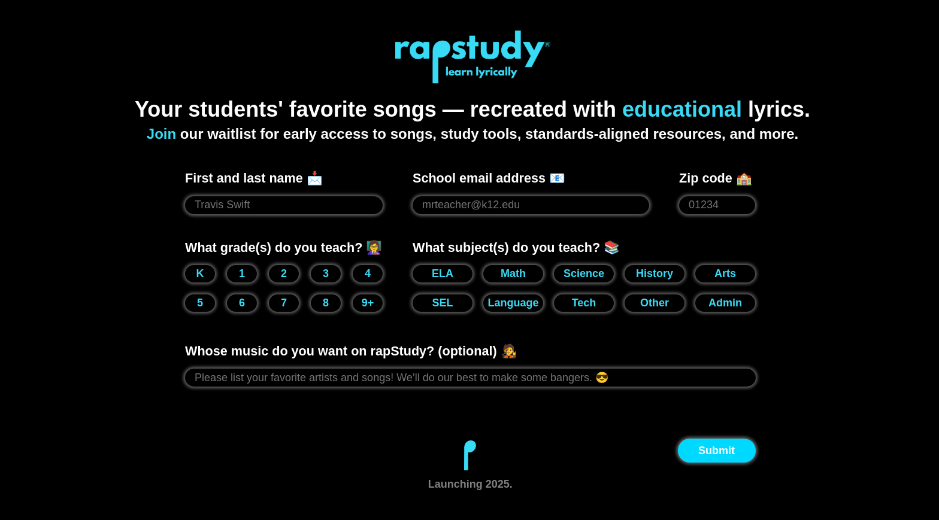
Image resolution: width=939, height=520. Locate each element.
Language (512, 303)
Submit (716, 451)
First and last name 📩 (254, 178)
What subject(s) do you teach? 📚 (516, 247)
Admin (725, 303)
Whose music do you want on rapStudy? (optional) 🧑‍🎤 (351, 350)
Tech (584, 303)
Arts (725, 273)
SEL (442, 303)
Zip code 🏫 (715, 178)
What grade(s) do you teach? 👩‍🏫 (283, 247)
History (654, 273)
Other (654, 303)
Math (513, 273)
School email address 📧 (489, 178)
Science (584, 273)
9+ (368, 303)
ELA (442, 273)
